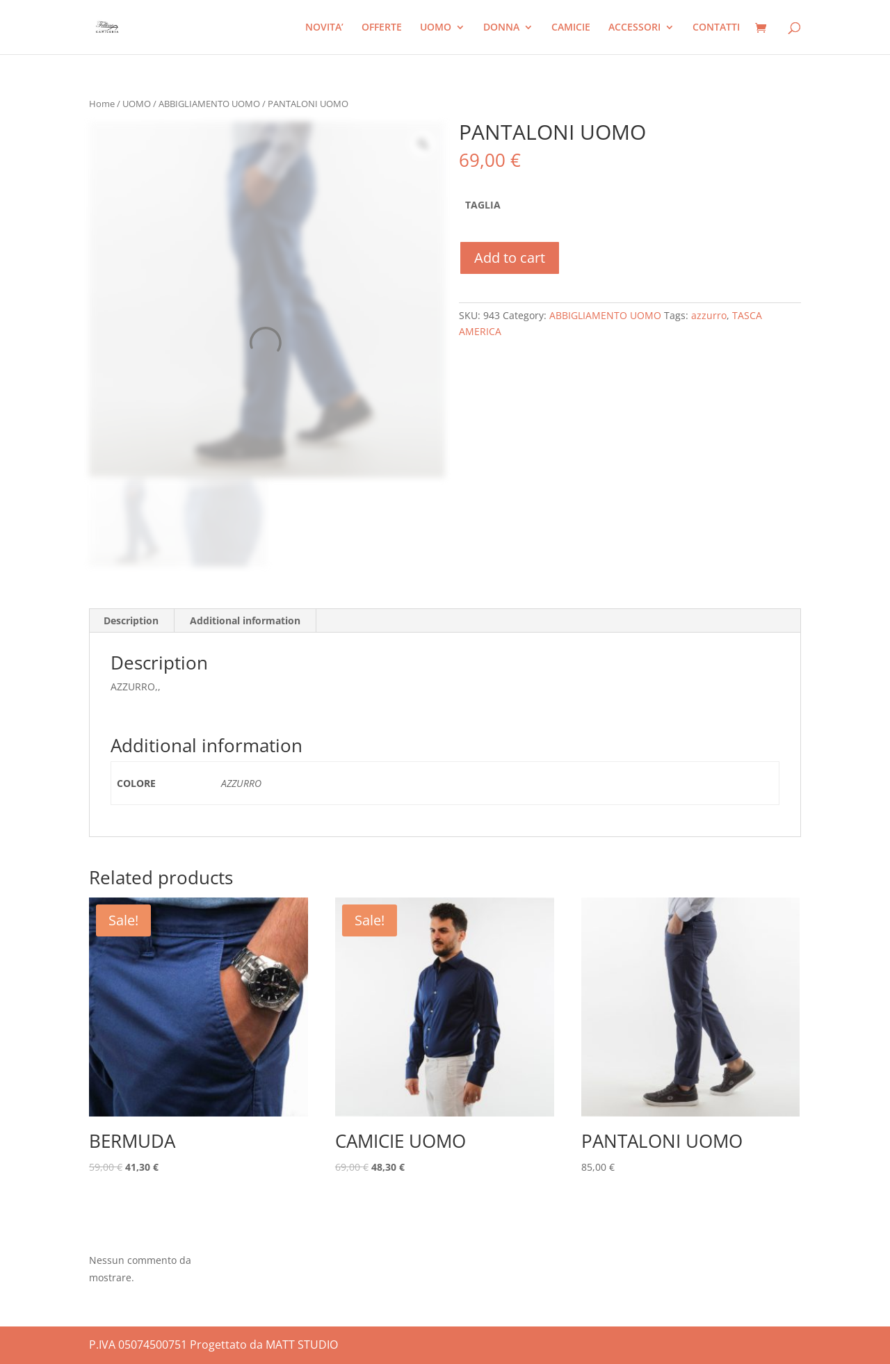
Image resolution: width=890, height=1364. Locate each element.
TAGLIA (483, 204)
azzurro (709, 315)
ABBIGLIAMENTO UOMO (209, 103)
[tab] (131, 621)
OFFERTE (382, 27)
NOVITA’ (324, 27)
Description (131, 620)
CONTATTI (716, 27)
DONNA (501, 27)
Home (102, 103)
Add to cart (509, 257)
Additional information (245, 620)
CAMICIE (570, 27)
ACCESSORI (634, 27)
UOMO (435, 27)
